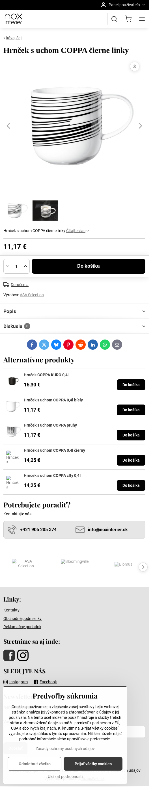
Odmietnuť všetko (35, 775)
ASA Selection (32, 295)
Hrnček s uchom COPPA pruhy (50, 425)
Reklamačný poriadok (22, 626)
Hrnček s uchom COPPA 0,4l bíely (53, 400)
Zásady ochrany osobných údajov (65, 760)
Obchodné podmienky (22, 618)
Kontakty (11, 610)
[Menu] (142, 19)
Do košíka (88, 266)
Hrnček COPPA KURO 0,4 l (47, 375)
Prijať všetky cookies (93, 775)
